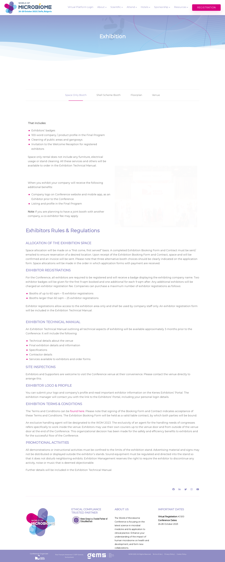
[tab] (76, 95)
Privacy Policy (169, 554)
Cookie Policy (181, 554)
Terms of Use (157, 554)
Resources (180, 7)
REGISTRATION (206, 7)
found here (77, 411)
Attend (131, 7)
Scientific (115, 7)
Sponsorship (161, 7)
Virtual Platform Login (80, 7)
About (101, 7)
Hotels (144, 7)
